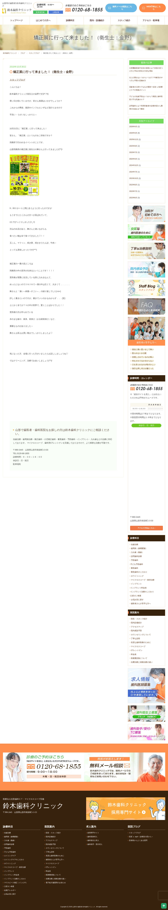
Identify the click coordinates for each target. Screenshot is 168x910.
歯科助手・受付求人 (94, 844)
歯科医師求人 (91, 837)
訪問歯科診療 (136, 556)
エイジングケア (9, 856)
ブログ (23, 53)
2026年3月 (133, 133)
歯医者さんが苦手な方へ (140, 603)
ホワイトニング (137, 576)
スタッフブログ (34, 53)
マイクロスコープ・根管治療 (142, 580)
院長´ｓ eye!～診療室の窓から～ (140, 837)
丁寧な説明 (135, 638)
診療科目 (70, 20)
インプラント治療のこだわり (142, 592)
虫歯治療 (134, 544)
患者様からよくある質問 (137, 840)
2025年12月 (133, 139)
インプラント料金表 (138, 588)
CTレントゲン (136, 650)
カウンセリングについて (140, 635)
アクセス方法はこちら (146, 528)
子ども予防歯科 (136, 564)
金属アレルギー (9, 890)
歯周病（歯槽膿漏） (138, 548)
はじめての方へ (43, 20)
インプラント (136, 584)
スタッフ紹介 (124, 20)
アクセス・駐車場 (151, 20)
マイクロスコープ (137, 646)
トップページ (16, 20)
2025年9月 (133, 146)
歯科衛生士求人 (92, 840)
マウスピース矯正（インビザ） (15, 883)
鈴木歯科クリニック (10, 53)
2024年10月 (133, 165)
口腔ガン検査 (135, 596)
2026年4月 (133, 127)
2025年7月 (133, 152)
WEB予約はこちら (153, 7)
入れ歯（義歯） (137, 552)
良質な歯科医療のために (140, 642)
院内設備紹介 (136, 623)
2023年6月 (133, 198)
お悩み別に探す (137, 600)
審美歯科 (134, 568)
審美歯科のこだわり (138, 572)
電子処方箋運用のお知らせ (55, 883)
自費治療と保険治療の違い (141, 662)
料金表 (133, 654)
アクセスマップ (137, 627)
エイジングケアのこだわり (13, 860)
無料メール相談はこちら (122, 7)
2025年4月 (133, 159)
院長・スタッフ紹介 (138, 619)
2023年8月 (133, 185)
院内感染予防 (136, 631)
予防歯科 (134, 560)
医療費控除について (138, 658)
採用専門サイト (92, 833)
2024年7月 (133, 172)
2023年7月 (133, 191)
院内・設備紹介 (97, 20)
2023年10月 (133, 178)
